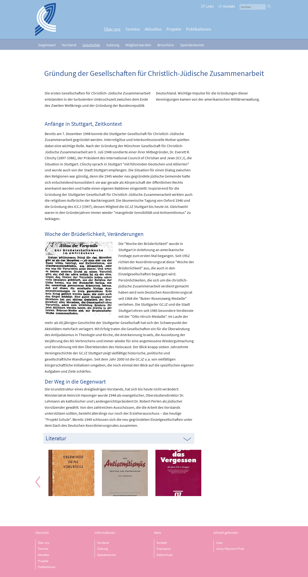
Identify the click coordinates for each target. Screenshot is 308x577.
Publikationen (198, 29)
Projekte (173, 29)
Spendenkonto (192, 44)
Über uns (112, 29)
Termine (132, 29)
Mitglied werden (138, 44)
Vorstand (69, 44)
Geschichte (91, 44)
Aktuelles (153, 29)
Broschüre (165, 44)
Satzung (112, 44)
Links (210, 6)
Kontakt (229, 6)
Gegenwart (47, 44)
